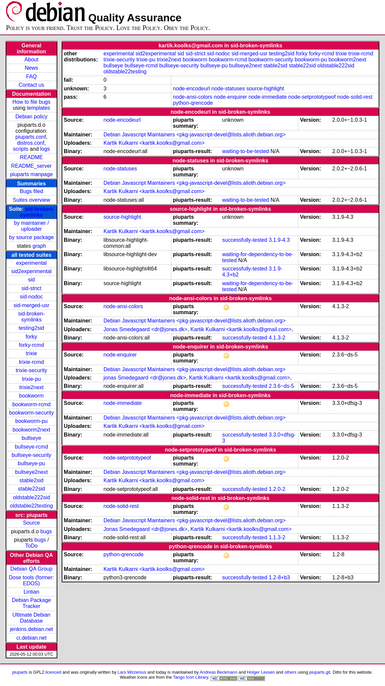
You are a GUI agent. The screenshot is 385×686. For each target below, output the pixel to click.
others (290, 672)
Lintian (31, 592)
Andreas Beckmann (218, 672)
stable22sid (31, 489)
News (31, 68)
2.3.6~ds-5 (281, 386)
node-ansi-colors (192, 97)
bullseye (31, 438)
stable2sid (31, 480)
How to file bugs (31, 102)
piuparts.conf (30, 137)
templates (38, 108)
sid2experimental (31, 271)
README (31, 157)
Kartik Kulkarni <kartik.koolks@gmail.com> (153, 143)
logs (45, 149)
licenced (53, 672)
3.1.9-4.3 (279, 240)
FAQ (31, 76)
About (31, 59)
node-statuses (228, 88)
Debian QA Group (31, 569)
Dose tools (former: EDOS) (31, 580)
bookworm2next (31, 430)
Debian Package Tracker (31, 603)
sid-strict (31, 288)
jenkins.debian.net (31, 629)
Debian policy (31, 116)
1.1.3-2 (277, 537)
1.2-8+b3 (279, 577)
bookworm (31, 396)
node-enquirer (230, 97)
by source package (31, 237)
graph (39, 246)
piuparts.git (319, 672)
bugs (46, 531)
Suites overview (31, 200)
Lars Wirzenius (132, 672)
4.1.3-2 (277, 337)
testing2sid (31, 328)
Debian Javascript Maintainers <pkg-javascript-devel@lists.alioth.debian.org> (194, 134)
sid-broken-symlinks (37, 212)
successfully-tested (244, 240)
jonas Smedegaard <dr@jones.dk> (144, 378)
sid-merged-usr (31, 305)
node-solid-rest (354, 97)
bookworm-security (31, 413)
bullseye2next (31, 472)
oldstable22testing (31, 506)
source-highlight (265, 88)
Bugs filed (31, 191)
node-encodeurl (191, 88)
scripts (20, 149)
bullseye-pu (31, 463)
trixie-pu (31, 379)
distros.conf (30, 143)
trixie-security (31, 370)
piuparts (20, 672)
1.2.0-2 (277, 489)
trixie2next (31, 387)
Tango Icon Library (190, 677)
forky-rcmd (31, 345)
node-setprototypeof (312, 97)
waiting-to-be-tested (245, 151)
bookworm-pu (31, 421)
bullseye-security (31, 455)
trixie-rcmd (31, 362)
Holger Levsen (261, 672)
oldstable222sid (31, 497)
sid (31, 279)
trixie (31, 353)
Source (31, 523)
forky (31, 336)
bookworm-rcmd (31, 404)
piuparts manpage (31, 174)
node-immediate (267, 97)
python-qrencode (193, 103)
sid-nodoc (31, 296)
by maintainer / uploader (31, 226)
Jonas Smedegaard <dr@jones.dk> (145, 329)
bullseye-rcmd (31, 447)
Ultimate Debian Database (31, 618)
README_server (31, 166)
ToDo (31, 546)
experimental (31, 263)
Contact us (31, 85)
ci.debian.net (31, 638)
